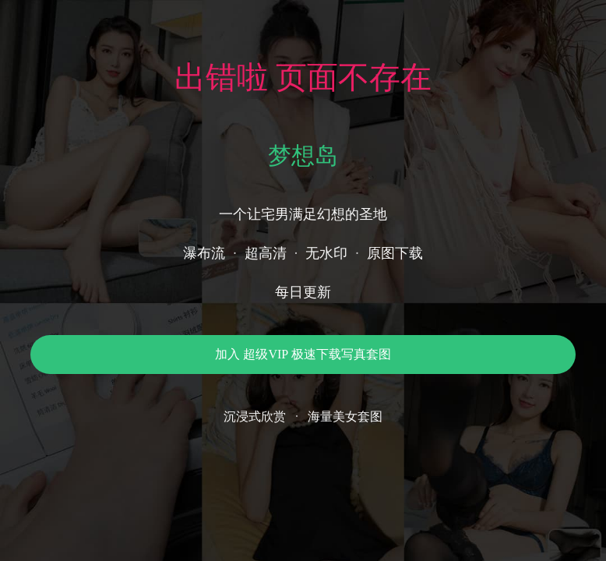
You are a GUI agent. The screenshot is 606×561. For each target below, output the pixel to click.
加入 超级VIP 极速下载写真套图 (302, 354)
